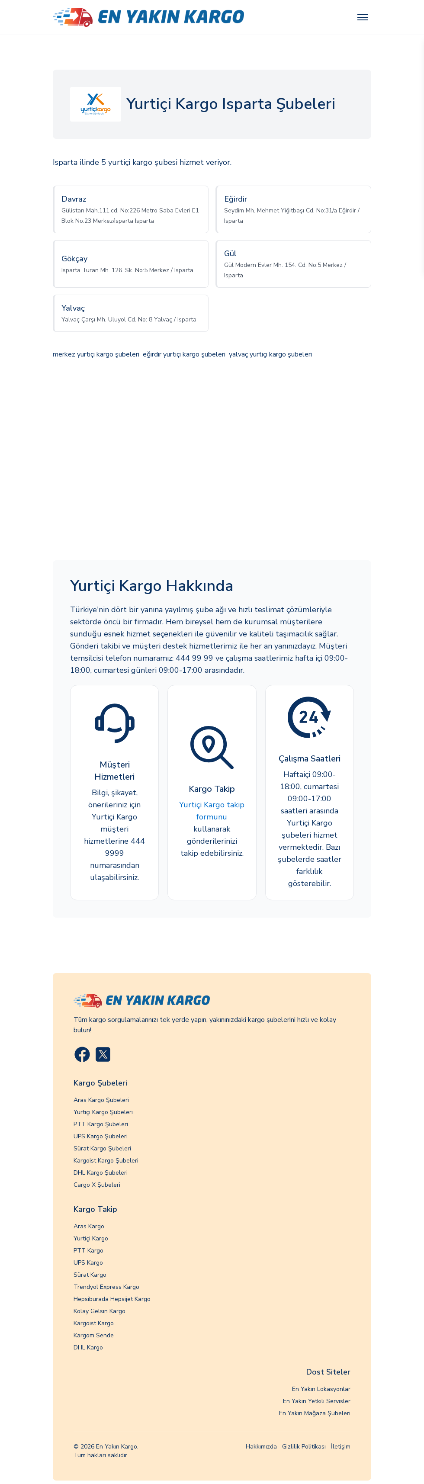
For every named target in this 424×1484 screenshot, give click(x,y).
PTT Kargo (88, 1250)
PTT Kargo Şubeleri (101, 1124)
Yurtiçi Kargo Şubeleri (103, 1112)
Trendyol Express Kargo (106, 1287)
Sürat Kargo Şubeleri (102, 1148)
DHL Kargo (88, 1347)
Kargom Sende (94, 1335)
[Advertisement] (212, 460)
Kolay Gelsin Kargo (99, 1311)
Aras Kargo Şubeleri (101, 1100)
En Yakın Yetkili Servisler (316, 1401)
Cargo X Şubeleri (97, 1185)
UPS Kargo (88, 1263)
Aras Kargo (89, 1226)
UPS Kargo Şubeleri (101, 1136)
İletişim (340, 1446)
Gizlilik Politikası (304, 1446)
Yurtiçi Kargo (91, 1238)
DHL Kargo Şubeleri (101, 1173)
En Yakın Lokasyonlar (321, 1389)
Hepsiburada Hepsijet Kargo (112, 1299)
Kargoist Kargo (94, 1323)
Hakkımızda (261, 1446)
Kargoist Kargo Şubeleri (106, 1160)
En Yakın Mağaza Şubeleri (314, 1413)
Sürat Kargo (90, 1275)
